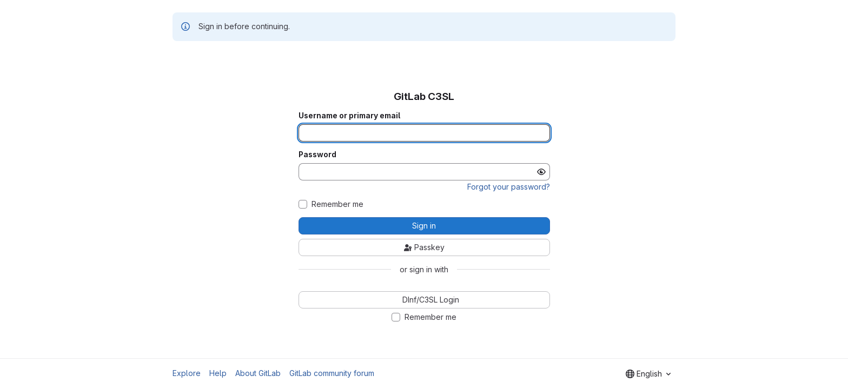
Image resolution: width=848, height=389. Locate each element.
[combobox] (648, 373)
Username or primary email (349, 115)
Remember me (337, 204)
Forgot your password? (508, 186)
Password (317, 154)
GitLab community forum (331, 373)
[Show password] (541, 171)
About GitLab (258, 373)
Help (218, 373)
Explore (187, 373)
